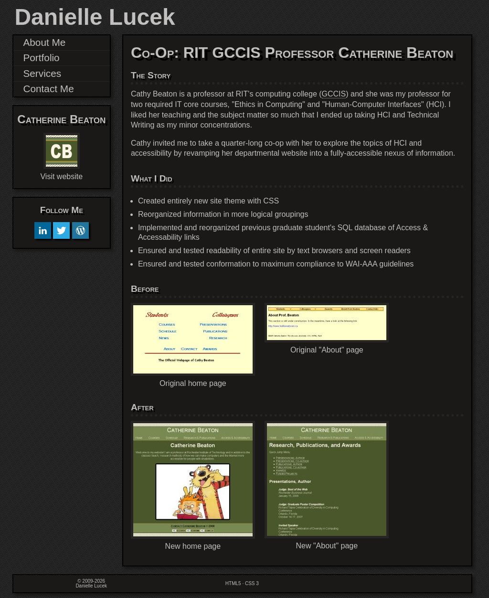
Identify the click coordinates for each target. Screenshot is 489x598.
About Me (44, 42)
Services (42, 73)
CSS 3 (252, 583)
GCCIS (334, 94)
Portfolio (41, 57)
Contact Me (48, 88)
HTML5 (233, 583)
